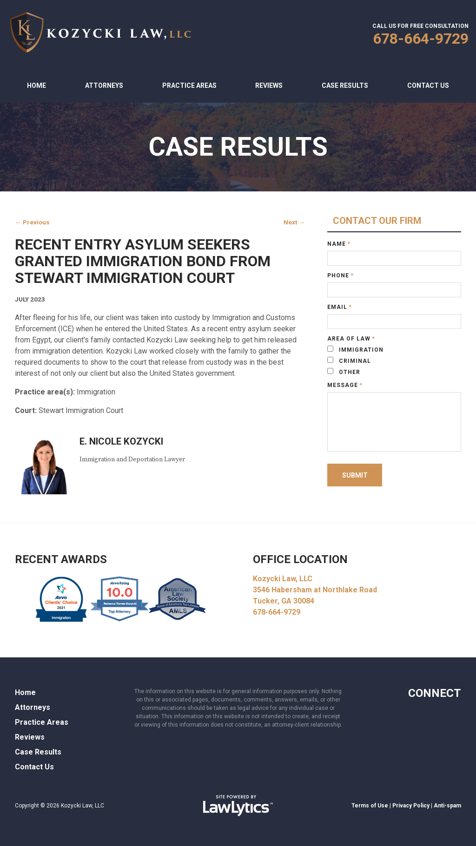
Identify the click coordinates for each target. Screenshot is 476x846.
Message (345, 385)
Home (36, 85)
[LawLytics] (238, 805)
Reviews (269, 85)
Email (339, 307)
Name (338, 244)
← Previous (32, 222)
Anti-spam (447, 805)
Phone (340, 275)
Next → (294, 222)
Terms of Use (369, 805)
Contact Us (428, 85)
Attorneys (104, 85)
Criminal (349, 360)
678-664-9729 (421, 38)
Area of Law (351, 338)
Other (343, 371)
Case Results (345, 85)
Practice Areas (189, 85)
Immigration (355, 349)
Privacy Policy (411, 805)
